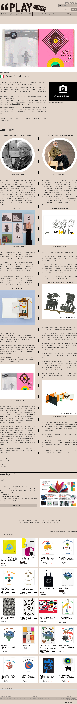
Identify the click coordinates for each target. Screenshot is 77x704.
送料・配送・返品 (12, 698)
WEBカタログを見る (18, 505)
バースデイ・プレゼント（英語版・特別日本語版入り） (8, 677)
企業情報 (35, 698)
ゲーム (1, 464)
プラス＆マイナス (11, 109)
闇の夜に (37, 102)
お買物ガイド (66, 9)
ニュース (11, 14)
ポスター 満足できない (65, 588)
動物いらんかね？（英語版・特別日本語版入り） (66, 647)
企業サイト (62, 698)
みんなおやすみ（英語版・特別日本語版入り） (27, 677)
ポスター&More (4, 466)
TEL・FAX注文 (20, 698)
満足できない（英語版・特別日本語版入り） (8, 647)
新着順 (74, 531)
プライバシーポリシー (55, 698)
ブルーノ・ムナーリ (5, 458)
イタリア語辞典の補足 (17, 102)
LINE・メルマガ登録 (27, 698)
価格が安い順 (62, 531)
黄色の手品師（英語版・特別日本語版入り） (8, 589)
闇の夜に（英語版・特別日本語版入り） (47, 677)
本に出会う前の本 (25, 645)
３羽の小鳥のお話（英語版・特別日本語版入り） (66, 619)
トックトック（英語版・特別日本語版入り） (27, 589)
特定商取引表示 (41, 698)
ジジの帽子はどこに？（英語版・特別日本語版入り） (47, 559)
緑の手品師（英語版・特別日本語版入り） (66, 559)
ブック (1, 462)
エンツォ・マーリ (4, 460)
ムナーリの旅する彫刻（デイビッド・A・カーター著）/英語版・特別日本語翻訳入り (9, 559)
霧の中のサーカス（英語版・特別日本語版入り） (66, 677)
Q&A (1, 698)
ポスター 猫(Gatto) (25, 617)
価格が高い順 (69, 531)
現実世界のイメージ (10, 111)
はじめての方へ (3, 14)
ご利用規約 (47, 698)
